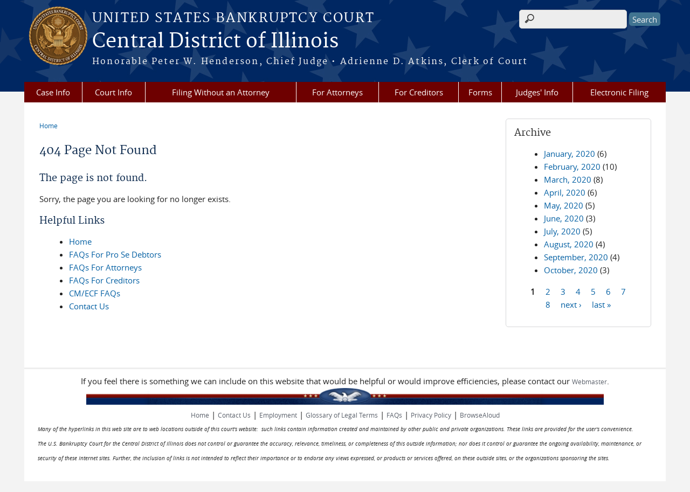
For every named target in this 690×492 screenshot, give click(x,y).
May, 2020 (563, 205)
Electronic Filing (619, 92)
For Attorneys (337, 92)
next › (571, 304)
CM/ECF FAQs (94, 293)
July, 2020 (562, 231)
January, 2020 (569, 153)
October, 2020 (571, 270)
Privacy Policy (431, 415)
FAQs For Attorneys (105, 267)
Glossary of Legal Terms (342, 415)
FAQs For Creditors (104, 280)
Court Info (113, 92)
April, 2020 (564, 192)
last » (601, 304)
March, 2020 (567, 179)
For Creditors (419, 92)
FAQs (394, 415)
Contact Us (89, 306)
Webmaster (589, 381)
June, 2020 (564, 218)
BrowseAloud (480, 415)
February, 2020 (572, 166)
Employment (278, 415)
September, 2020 (576, 257)
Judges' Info (537, 92)
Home (48, 125)
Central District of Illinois (215, 41)
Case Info (53, 92)
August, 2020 (569, 244)
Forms (480, 92)
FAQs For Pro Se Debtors (115, 254)
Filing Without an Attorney (221, 92)
